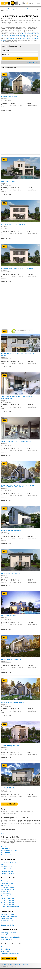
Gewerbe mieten (5, 947)
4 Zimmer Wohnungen (7, 904)
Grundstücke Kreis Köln (9, 930)
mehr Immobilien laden (9, 804)
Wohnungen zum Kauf (7, 887)
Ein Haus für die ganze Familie (10, 573)
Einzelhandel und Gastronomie (10, 953)
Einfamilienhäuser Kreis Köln (16, 35)
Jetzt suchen (20, 58)
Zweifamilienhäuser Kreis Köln (30, 37)
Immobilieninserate (6, 867)
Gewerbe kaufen (6, 949)
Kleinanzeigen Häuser (7, 914)
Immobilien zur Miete (7, 871)
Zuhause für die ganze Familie (10, 746)
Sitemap (9, 964)
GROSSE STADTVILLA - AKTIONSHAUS (13, 225)
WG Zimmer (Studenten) (8, 889)
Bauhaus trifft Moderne (8, 181)
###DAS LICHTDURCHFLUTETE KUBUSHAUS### (16, 442)
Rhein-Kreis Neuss (6, 855)
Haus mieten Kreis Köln (10, 38)
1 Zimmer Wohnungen (7, 898)
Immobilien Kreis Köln (8, 859)
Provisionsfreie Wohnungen (9, 896)
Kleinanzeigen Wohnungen (9, 881)
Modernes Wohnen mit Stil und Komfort (13, 702)
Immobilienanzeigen (7, 869)
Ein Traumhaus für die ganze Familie (12, 659)
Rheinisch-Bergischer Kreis (9, 850)
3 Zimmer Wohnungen (7, 902)
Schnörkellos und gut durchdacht (11, 530)
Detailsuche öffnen (32, 62)
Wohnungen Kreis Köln (8, 878)
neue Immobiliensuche (9, 958)
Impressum (25, 964)
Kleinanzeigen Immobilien (8, 862)
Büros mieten (5, 951)
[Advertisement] (20, 133)
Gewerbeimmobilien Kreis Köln (11, 944)
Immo (2, 864)
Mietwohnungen (6, 885)
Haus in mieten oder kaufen (9, 916)
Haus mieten (4, 923)
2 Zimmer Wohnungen (7, 900)
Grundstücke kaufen (7, 939)
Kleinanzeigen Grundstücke (9, 933)
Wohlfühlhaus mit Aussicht (9, 96)
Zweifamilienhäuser (7, 921)
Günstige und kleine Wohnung (10, 906)
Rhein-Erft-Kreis (24, 38)
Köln (2, 833)
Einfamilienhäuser (6, 918)
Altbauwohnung (5, 891)
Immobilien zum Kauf (7, 873)
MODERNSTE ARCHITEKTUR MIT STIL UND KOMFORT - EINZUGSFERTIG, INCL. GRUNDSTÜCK (18, 486)
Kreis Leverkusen (6, 848)
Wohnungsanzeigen (7, 883)
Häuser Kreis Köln (7, 911)
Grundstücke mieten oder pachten (11, 937)
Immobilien (4, 9)
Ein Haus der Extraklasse (8, 616)
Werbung (3, 964)
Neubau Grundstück (7, 935)
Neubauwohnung (6, 894)
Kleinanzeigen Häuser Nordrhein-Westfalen (19, 9)
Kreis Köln (4, 846)
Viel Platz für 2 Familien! (8, 788)
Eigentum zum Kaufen (7, 925)
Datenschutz (17, 964)
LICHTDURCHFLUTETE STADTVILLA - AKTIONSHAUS (17, 268)
